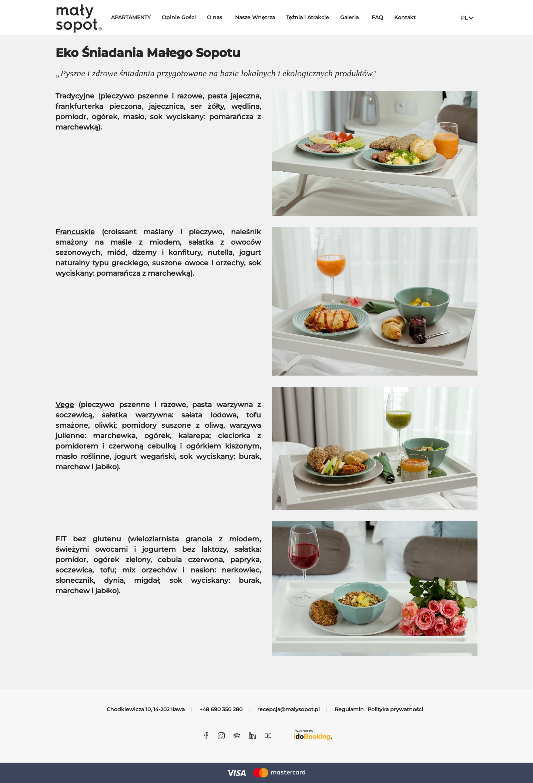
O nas (219, 17)
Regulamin (349, 709)
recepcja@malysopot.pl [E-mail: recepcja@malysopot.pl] (288, 709)
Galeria (354, 17)
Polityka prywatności (395, 709)
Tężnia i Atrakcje (312, 17)
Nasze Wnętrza (260, 17)
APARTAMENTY (135, 17)
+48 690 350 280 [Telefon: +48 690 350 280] (221, 709)
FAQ (382, 17)
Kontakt (409, 17)
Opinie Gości (184, 17)
